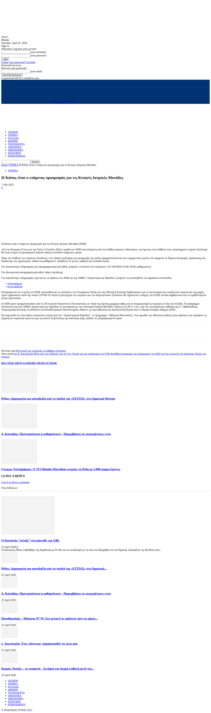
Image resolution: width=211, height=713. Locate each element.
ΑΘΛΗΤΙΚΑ (15, 147)
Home (4, 165)
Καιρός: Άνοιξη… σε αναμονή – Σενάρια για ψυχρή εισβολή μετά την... (47, 668)
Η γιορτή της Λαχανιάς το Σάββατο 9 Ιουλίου (42, 350)
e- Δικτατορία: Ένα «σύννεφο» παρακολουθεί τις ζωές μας (39, 643)
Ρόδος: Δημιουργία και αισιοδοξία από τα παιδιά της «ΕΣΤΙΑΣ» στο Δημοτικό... (53, 568)
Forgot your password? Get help (18, 62)
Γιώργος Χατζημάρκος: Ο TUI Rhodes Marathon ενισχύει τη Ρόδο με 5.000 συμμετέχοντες (60, 469)
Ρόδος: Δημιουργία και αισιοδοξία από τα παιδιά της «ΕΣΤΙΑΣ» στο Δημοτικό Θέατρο (58, 398)
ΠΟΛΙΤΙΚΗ (14, 152)
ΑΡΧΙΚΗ (13, 132)
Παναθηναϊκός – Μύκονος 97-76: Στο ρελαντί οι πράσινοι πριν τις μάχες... (49, 618)
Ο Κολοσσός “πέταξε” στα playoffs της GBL (30, 540)
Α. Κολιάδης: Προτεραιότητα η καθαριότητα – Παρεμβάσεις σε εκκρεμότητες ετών (56, 434)
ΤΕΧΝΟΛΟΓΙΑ (16, 144)
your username (38, 52)
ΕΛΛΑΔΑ (13, 138)
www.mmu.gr (15, 283)
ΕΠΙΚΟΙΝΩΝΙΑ (16, 155)
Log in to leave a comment (15, 482)
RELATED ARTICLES (14, 363)
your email (36, 71)
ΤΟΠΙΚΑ (13, 135)
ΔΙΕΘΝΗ (13, 141)
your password (38, 55)
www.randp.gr (15, 286)
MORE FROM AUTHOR (42, 363)
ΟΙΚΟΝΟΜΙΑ (15, 149)
